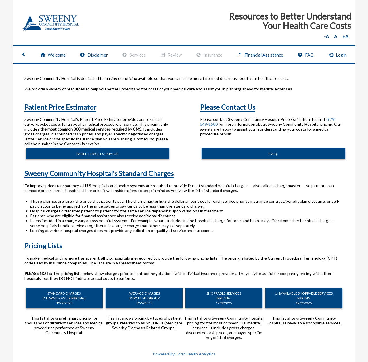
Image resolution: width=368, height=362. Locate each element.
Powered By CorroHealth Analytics (184, 353)
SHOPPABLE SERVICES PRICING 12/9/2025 (223, 298)
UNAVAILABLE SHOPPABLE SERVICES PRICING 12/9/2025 (304, 298)
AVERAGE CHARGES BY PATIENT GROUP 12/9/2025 (144, 298)
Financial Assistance (260, 55)
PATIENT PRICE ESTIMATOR (97, 154)
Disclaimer (94, 54)
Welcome (53, 54)
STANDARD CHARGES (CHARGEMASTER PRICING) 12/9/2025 (64, 298)
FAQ (306, 54)
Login (338, 54)
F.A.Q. (273, 154)
